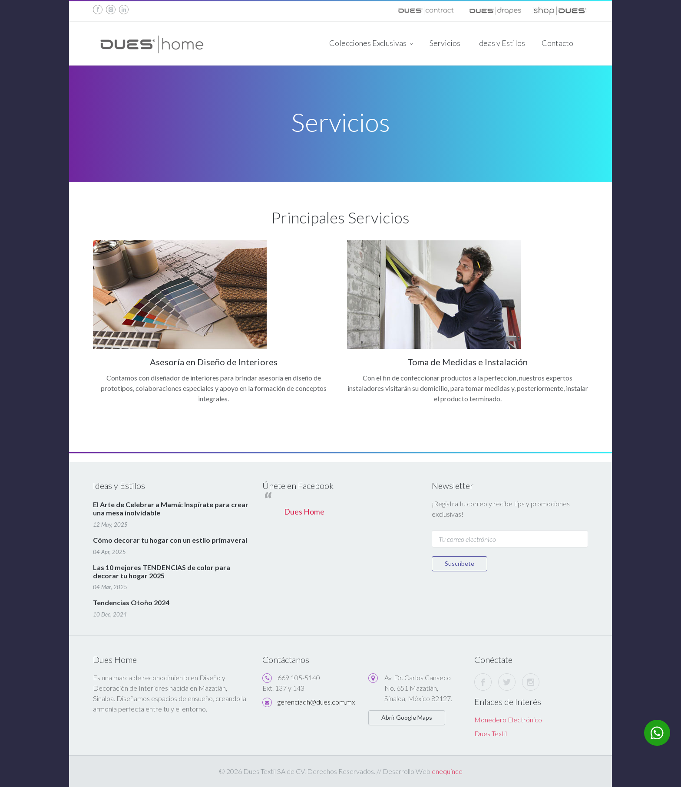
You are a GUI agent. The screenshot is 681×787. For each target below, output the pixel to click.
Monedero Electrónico (508, 719)
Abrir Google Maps (406, 717)
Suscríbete (459, 563)
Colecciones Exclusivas (371, 43)
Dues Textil (490, 733)
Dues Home (304, 511)
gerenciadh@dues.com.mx (316, 702)
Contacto (557, 43)
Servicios (445, 43)
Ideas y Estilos (501, 43)
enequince (447, 771)
